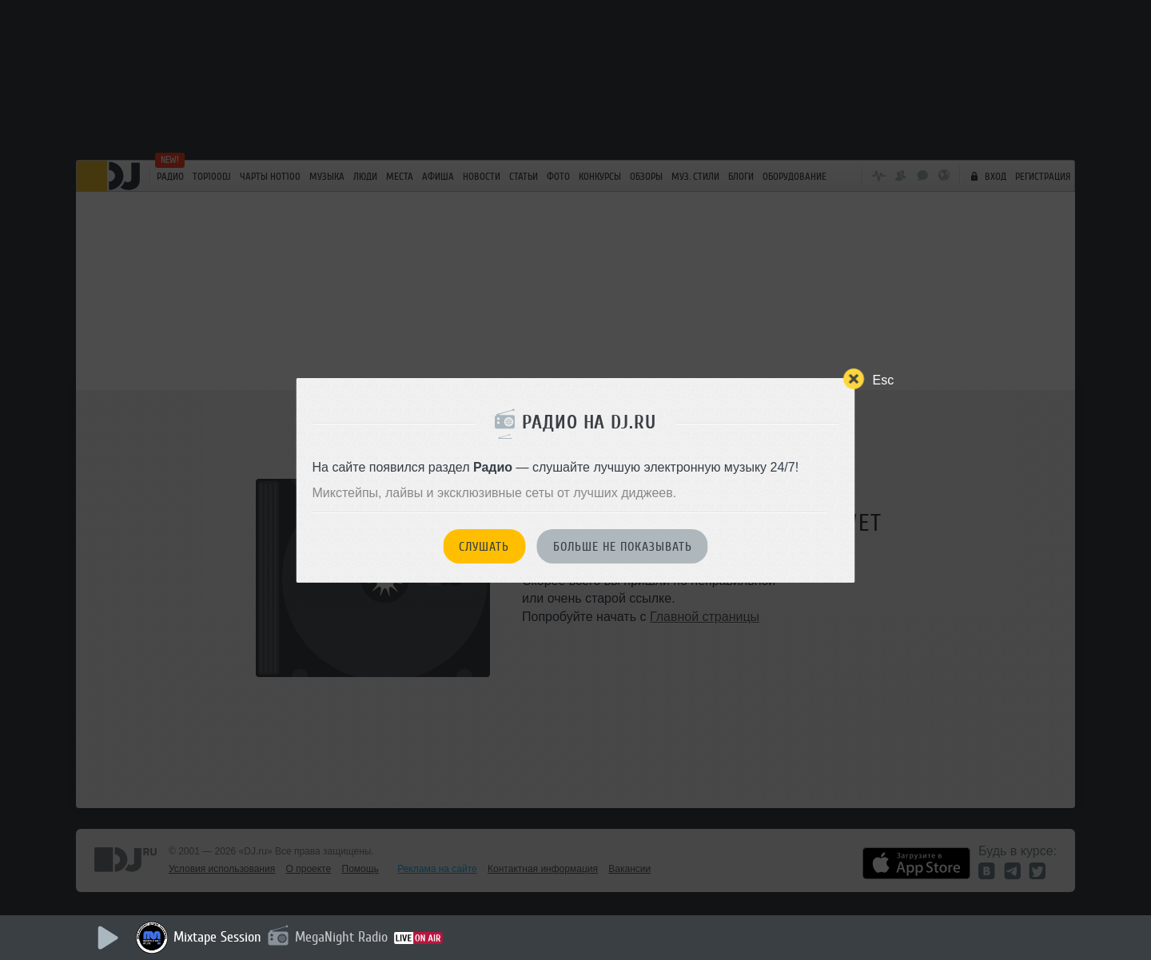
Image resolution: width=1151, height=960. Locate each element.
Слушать (484, 547)
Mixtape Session (217, 937)
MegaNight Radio (341, 937)
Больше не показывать (622, 547)
